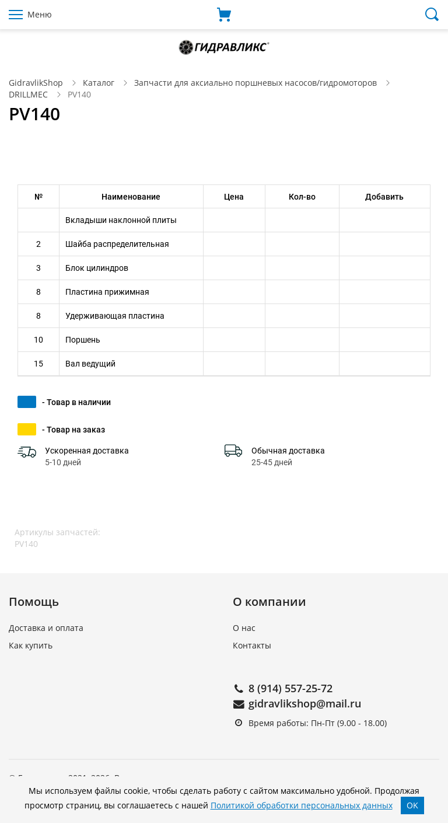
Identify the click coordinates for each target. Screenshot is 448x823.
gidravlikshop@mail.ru (305, 703)
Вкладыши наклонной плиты (121, 220)
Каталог (98, 82)
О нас (244, 627)
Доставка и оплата (46, 627)
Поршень (82, 339)
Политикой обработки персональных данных (302, 805)
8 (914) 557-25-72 (290, 688)
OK (412, 805)
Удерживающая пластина (114, 315)
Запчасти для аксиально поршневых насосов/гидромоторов (255, 82)
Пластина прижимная (107, 292)
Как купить (30, 645)
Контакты (252, 645)
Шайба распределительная (117, 244)
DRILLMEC (28, 94)
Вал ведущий (90, 363)
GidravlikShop (36, 82)
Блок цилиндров (96, 268)
